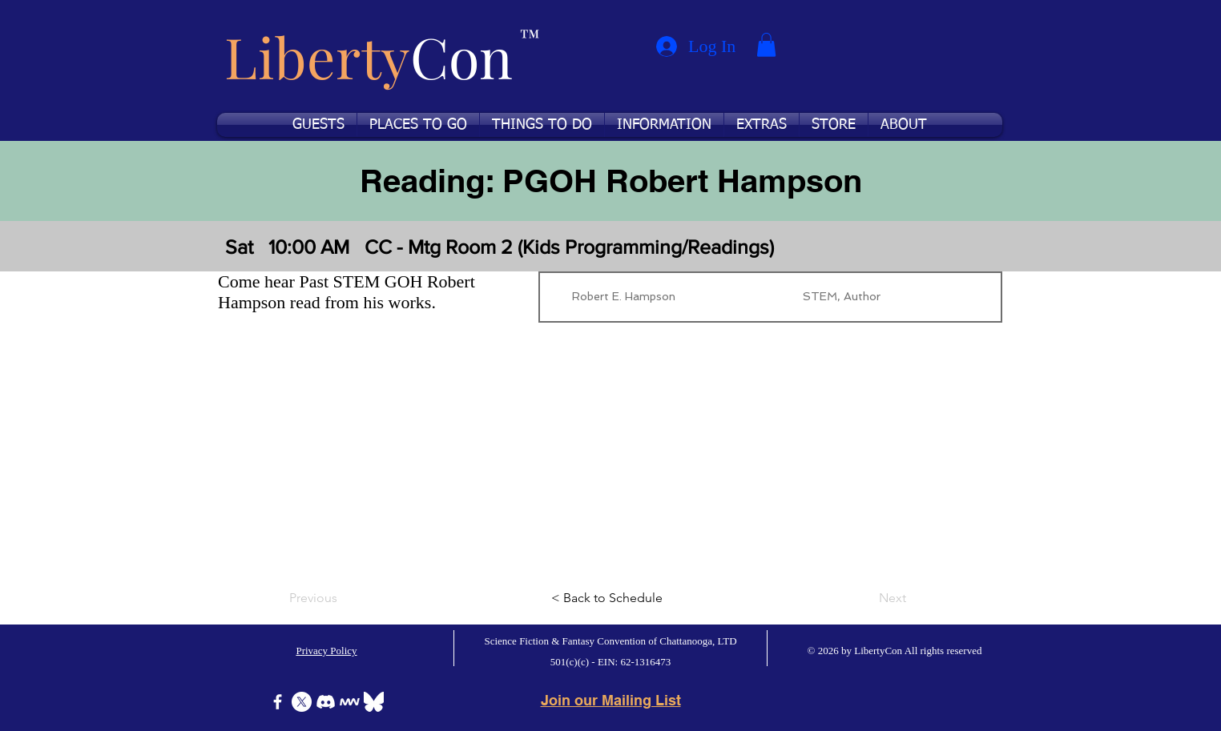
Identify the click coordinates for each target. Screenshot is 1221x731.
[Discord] (326, 702)
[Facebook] (278, 702)
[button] (766, 45)
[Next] (866, 598)
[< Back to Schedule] (610, 598)
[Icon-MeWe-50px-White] (350, 702)
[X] (302, 702)
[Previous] (342, 598)
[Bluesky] (374, 702)
